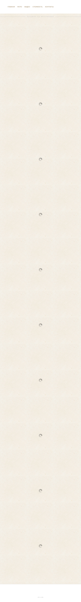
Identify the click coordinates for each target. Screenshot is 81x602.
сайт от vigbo (40, 597)
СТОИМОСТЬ (38, 7)
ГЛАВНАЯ (11, 7)
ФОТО (19, 7)
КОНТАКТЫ (49, 7)
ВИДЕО (27, 7)
